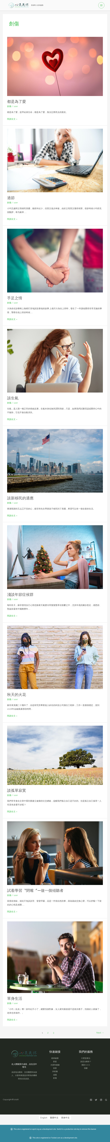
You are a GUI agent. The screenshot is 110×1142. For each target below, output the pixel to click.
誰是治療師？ (85, 1061)
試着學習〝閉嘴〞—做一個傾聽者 (35, 890)
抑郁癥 (55, 1071)
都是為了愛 (16, 101)
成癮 (55, 1075)
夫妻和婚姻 (55, 1065)
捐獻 (86, 1068)
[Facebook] (91, 1100)
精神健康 (55, 1058)
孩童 (55, 1068)
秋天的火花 (16, 694)
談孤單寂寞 (16, 790)
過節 (11, 197)
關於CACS (86, 1065)
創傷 (9, 106)
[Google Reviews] (106, 1100)
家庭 (55, 1061)
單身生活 (14, 998)
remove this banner (89, 1129)
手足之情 (14, 298)
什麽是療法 (85, 1058)
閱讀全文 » (12, 118)
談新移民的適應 (20, 498)
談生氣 (12, 398)
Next (100, 1032)
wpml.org (35, 1129)
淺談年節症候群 (20, 594)
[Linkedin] (101, 1100)
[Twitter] (96, 1100)
